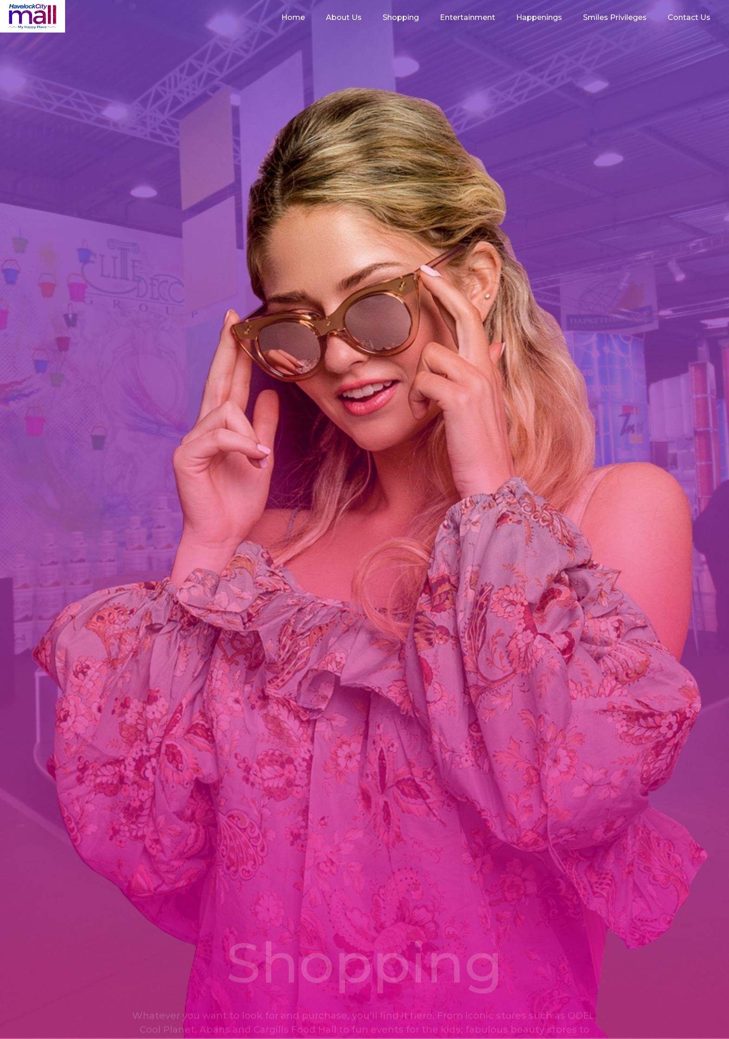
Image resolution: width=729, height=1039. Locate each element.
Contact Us (689, 17)
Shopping (401, 17)
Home (293, 17)
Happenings (539, 17)
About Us (344, 17)
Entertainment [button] (467, 17)
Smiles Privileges (615, 17)
